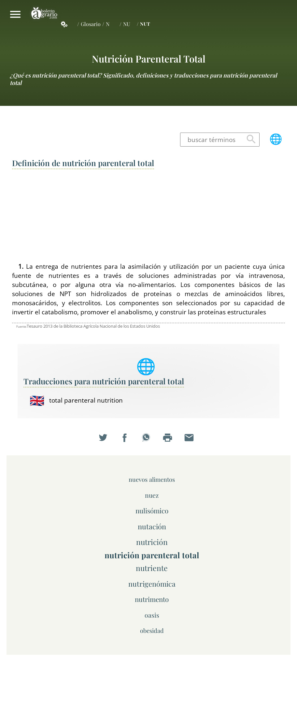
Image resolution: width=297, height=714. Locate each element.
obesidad (152, 630)
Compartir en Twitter (105, 440)
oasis (152, 615)
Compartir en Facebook (127, 440)
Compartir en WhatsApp (148, 440)
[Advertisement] (148, 216)
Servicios (68, 24)
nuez (152, 495)
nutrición (152, 542)
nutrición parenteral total (148, 58)
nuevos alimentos (152, 479)
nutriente (152, 568)
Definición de (83, 163)
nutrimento (152, 599)
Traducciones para (103, 381)
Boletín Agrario (44, 14)
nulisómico (151, 510)
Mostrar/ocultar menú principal (15, 14)
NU (126, 24)
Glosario (91, 24)
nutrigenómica (152, 583)
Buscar (251, 139)
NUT (145, 24)
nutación (152, 526)
